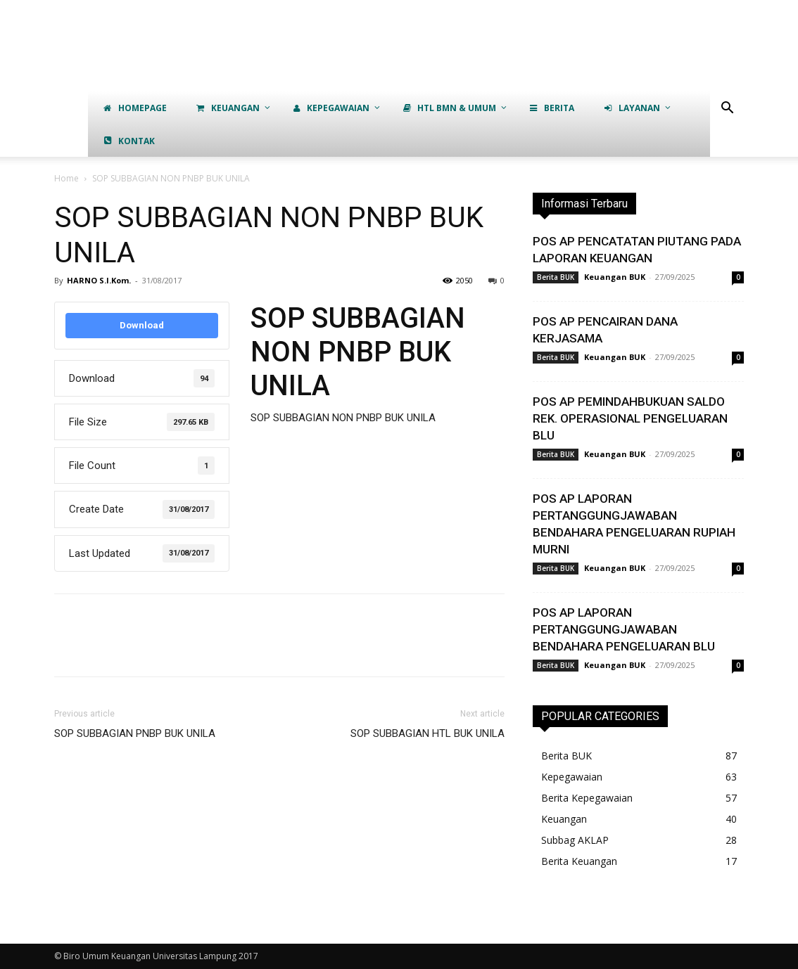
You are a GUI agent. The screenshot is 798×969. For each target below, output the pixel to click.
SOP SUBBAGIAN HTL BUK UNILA (427, 733)
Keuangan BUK (614, 276)
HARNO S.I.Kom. (99, 280)
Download (142, 325)
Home (66, 178)
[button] (727, 109)
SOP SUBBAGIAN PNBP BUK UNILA (134, 733)
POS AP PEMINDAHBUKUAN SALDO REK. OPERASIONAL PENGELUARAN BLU (630, 418)
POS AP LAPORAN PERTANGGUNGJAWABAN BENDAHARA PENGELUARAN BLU (624, 629)
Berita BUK (555, 277)
